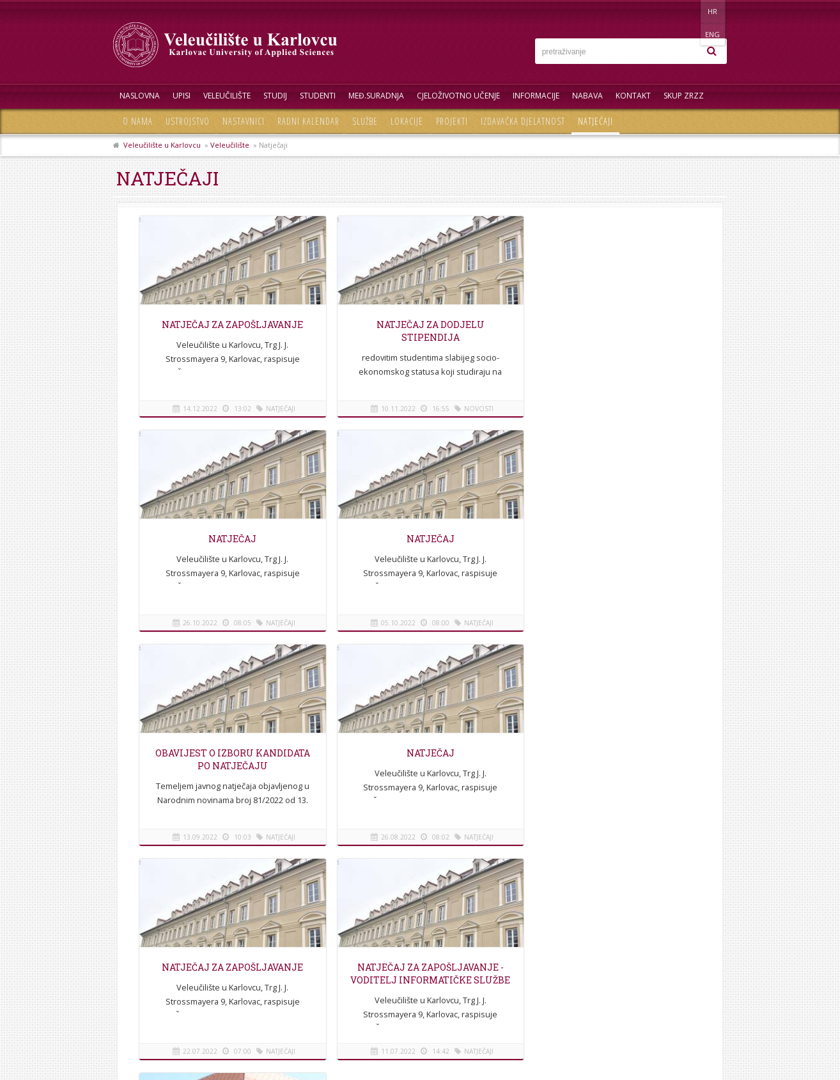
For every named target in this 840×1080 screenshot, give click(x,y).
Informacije (536, 95)
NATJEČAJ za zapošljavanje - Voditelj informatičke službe (419, 759)
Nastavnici (243, 121)
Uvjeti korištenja (149, 1004)
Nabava (587, 95)
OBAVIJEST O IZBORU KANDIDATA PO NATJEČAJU (419, 545)
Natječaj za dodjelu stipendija (420, 330)
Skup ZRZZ (684, 95)
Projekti (452, 121)
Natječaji (595, 121)
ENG (713, 11)
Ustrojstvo (188, 121)
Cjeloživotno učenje (458, 95)
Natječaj (229, 539)
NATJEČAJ (610, 324)
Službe (365, 121)
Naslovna (140, 95)
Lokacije (407, 121)
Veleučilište (227, 95)
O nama (138, 121)
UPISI (182, 95)
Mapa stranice (145, 976)
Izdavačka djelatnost (523, 121)
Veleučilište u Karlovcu (162, 145)
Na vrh (420, 888)
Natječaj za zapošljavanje (228, 324)
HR (687, 11)
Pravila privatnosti (152, 990)
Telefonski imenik (151, 948)
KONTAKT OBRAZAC (647, 1000)
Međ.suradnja (376, 95)
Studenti (318, 95)
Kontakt (633, 95)
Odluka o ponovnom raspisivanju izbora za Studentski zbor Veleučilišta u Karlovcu (610, 772)
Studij (275, 95)
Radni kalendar (308, 121)
